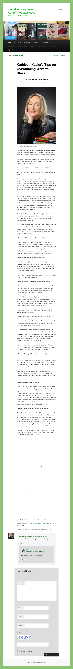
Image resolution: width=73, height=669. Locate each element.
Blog (9, 42)
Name (20, 607)
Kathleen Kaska (23, 536)
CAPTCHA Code (21, 648)
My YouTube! (11, 50)
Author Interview (33, 523)
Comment (21, 583)
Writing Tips (27, 42)
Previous (57, 55)
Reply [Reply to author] (24, 560)
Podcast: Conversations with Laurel (17, 46)
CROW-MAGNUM (42, 46)
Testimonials (45, 42)
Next (63, 55)
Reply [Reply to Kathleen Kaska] (21, 543)
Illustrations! (21, 50)
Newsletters (36, 42)
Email (20, 616)
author (49, 523)
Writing (43, 523)
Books (19, 42)
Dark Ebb (31, 46)
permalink (21, 525)
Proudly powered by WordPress (36, 662)
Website (20, 625)
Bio (14, 42)
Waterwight (52, 46)
